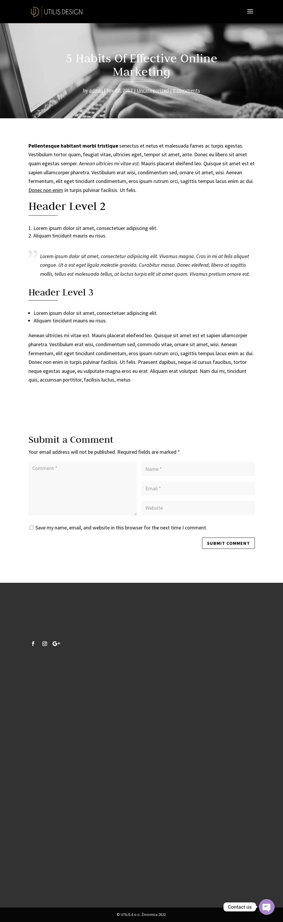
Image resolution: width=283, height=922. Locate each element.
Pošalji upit (72, 874)
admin (96, 90)
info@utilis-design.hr (76, 735)
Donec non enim (45, 190)
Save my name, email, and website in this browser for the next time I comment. (121, 527)
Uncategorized (153, 90)
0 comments (186, 90)
